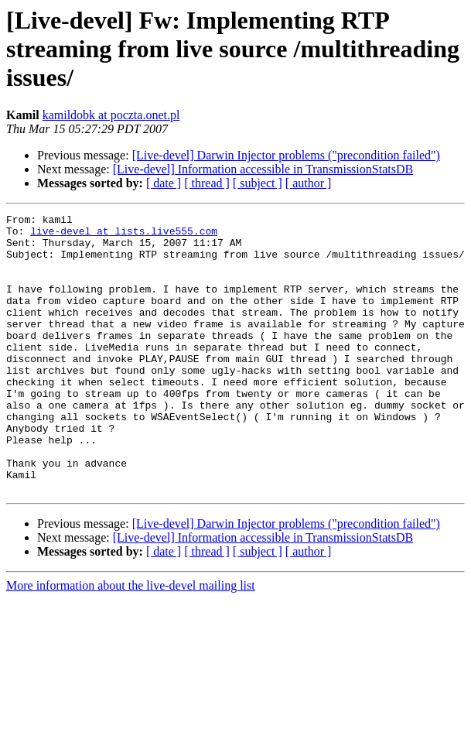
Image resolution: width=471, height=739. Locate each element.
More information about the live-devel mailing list (130, 641)
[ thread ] (207, 183)
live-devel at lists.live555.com (123, 235)
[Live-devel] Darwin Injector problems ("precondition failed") (286, 155)
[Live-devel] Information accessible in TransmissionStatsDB (263, 169)
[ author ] (308, 183)
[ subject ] (257, 183)
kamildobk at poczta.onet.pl (111, 114)
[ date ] (163, 183)
